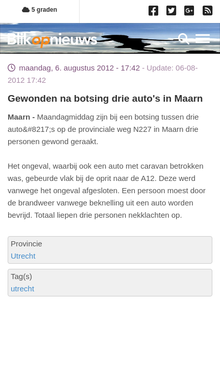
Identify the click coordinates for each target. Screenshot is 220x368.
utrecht (22, 288)
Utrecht (23, 255)
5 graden (39, 9)
